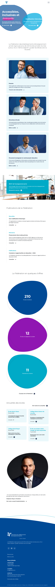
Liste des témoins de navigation (41, 585)
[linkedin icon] (14, 548)
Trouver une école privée (16, 89)
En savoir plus (7, 25)
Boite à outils (10, 556)
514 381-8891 (10, 564)
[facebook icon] (8, 548)
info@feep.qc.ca (11, 570)
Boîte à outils (13, 127)
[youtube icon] (11, 548)
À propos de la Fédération (27, 393)
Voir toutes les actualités (40, 405)
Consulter (12, 225)
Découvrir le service (15, 190)
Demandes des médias (12, 579)
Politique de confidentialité (27, 585)
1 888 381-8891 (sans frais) (13, 565)
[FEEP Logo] (7, 2)
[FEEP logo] (16, 535)
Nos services (10, 554)
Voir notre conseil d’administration (16, 501)
